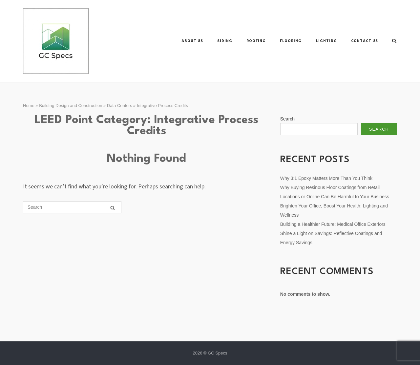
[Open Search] (394, 41)
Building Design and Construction (70, 105)
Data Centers (119, 105)
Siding (224, 41)
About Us (192, 41)
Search (287, 118)
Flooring (291, 41)
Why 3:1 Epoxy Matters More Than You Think (326, 178)
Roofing (256, 41)
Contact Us (364, 41)
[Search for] (72, 207)
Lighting (326, 41)
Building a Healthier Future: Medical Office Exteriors (333, 224)
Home (28, 105)
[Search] (112, 207)
